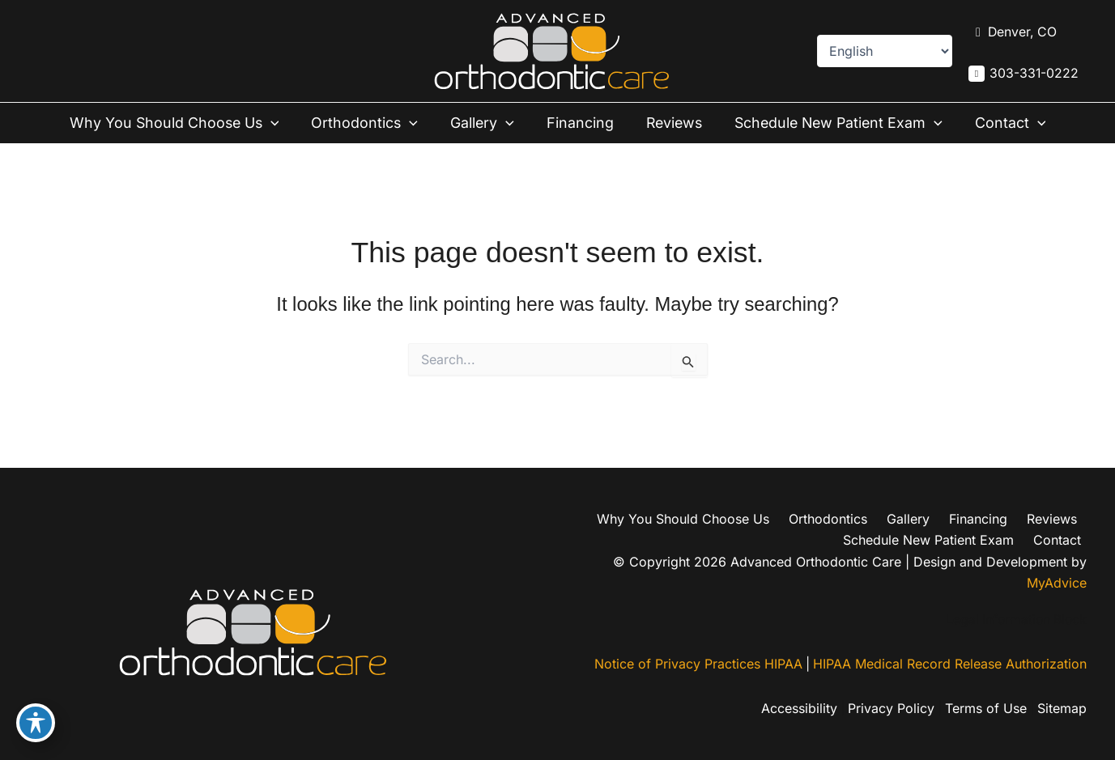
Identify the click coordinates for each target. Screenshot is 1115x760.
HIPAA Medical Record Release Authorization (950, 665)
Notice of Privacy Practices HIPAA (697, 665)
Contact (1007, 123)
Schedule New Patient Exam (836, 123)
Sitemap (1062, 709)
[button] (276, 123)
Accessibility (794, 709)
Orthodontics (368, 123)
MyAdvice (1057, 583)
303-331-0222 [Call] (1034, 74)
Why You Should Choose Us (178, 123)
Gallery (483, 123)
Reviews (670, 122)
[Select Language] (883, 51)
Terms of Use (984, 709)
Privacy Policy (888, 709)
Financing (577, 122)
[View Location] (1013, 32)
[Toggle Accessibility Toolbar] (35, 724)
